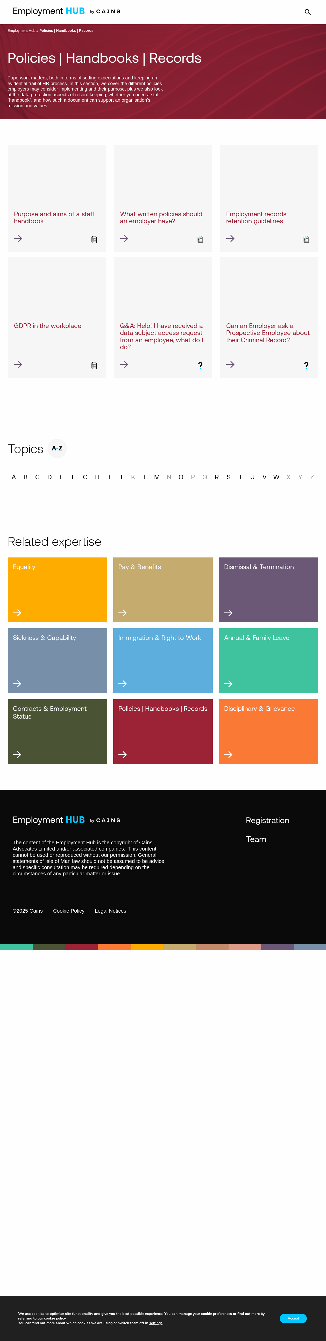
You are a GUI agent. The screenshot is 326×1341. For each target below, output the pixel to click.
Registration (267, 820)
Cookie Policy (68, 911)
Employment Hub (21, 30)
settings (155, 1323)
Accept (293, 1318)
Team (256, 839)
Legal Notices (110, 911)
